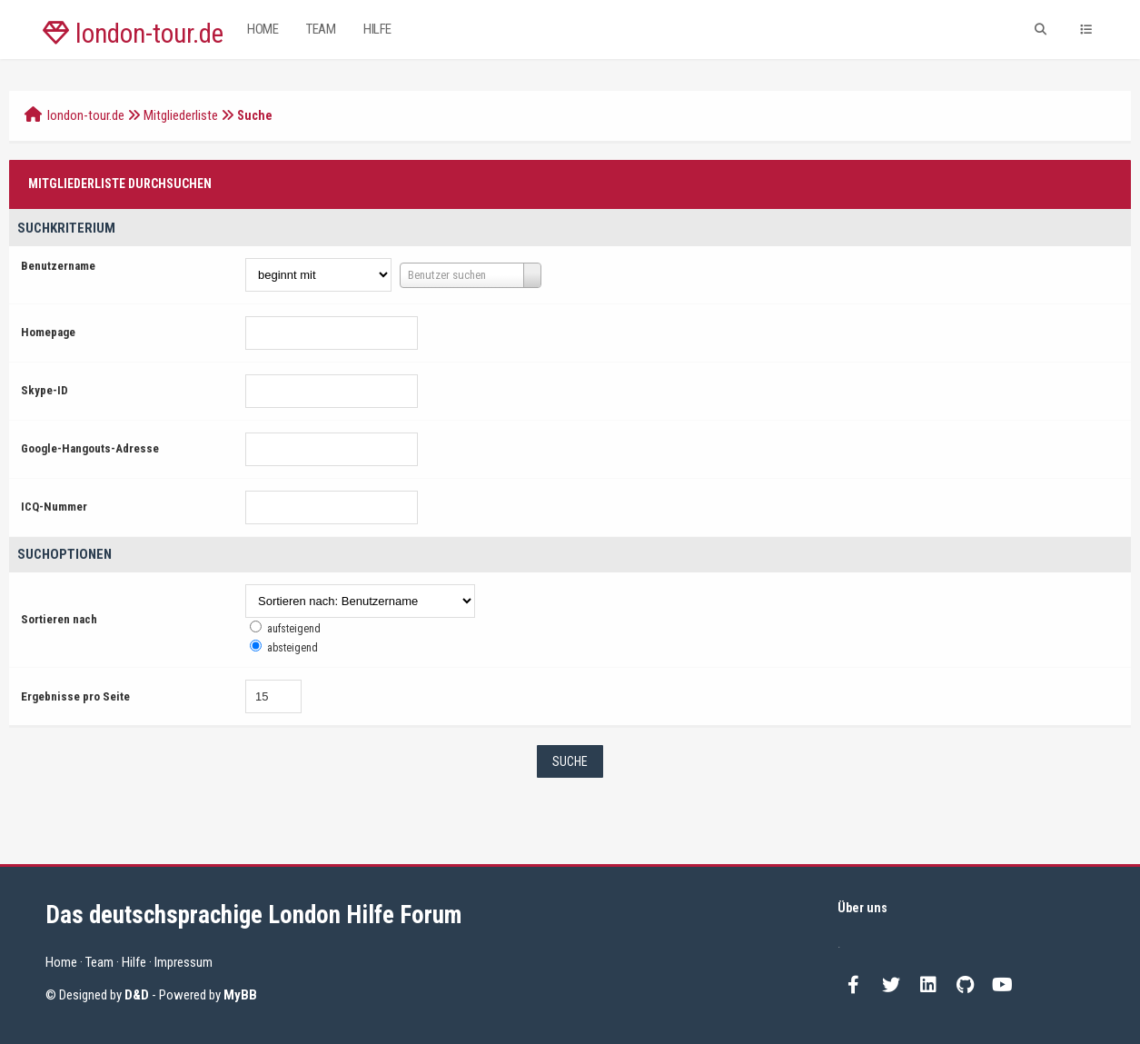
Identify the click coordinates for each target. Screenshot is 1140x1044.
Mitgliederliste (181, 115)
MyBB (240, 995)
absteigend (292, 647)
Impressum (183, 962)
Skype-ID (44, 390)
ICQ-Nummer (54, 506)
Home (262, 29)
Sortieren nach (59, 619)
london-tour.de (133, 33)
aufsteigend (294, 628)
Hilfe (377, 29)
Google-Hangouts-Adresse (90, 448)
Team (320, 29)
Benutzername (58, 266)
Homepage (48, 332)
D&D (136, 995)
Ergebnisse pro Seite (75, 696)
